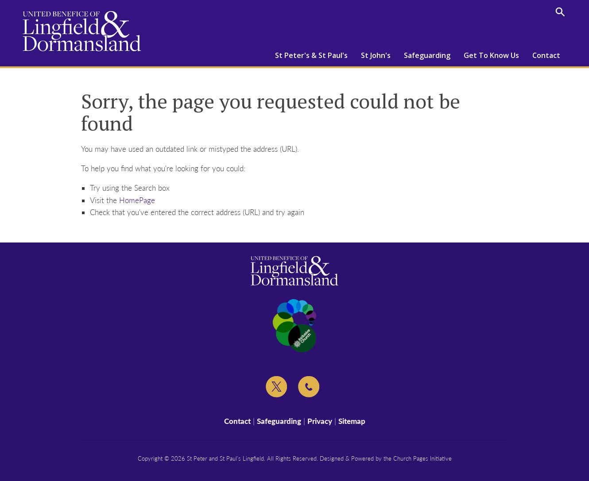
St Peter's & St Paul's (311, 55)
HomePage (137, 200)
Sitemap (351, 421)
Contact (546, 55)
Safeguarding (427, 55)
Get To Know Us (491, 55)
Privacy (319, 421)
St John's (376, 55)
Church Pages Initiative (422, 458)
